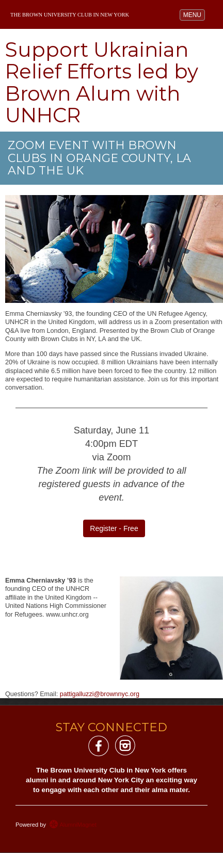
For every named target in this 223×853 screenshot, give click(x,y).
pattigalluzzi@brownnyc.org (99, 694)
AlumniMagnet (73, 825)
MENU (194, 14)
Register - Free (114, 528)
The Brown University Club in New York (69, 15)
